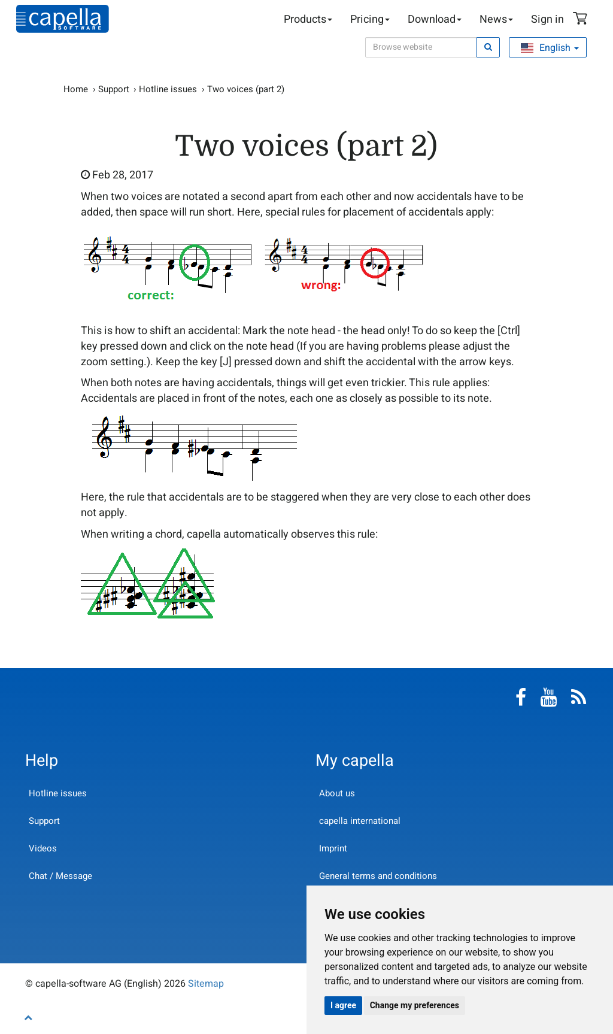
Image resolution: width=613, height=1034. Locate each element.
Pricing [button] (370, 19)
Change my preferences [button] (414, 1005)
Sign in (547, 19)
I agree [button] (343, 1005)
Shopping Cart (582, 20)
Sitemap (206, 984)
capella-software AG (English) (62, 19)
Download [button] (435, 19)
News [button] (496, 19)
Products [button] (308, 19)
